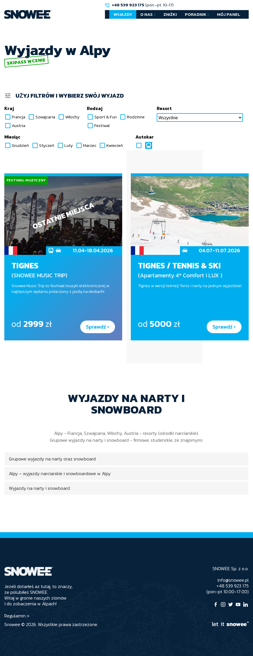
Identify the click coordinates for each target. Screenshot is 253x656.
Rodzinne (132, 116)
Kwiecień (111, 145)
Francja (14, 116)
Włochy (69, 116)
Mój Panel (228, 14)
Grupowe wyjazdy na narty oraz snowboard (52, 458)
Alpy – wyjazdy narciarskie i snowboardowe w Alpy (60, 473)
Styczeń (43, 145)
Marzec (86, 145)
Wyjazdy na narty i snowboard (39, 488)
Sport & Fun (102, 116)
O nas (146, 14)
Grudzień (16, 145)
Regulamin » (16, 616)
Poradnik (195, 14)
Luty (65, 145)
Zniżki (170, 14)
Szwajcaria (41, 116)
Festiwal (98, 125)
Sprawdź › (97, 327)
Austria (14, 125)
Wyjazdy (122, 14)
